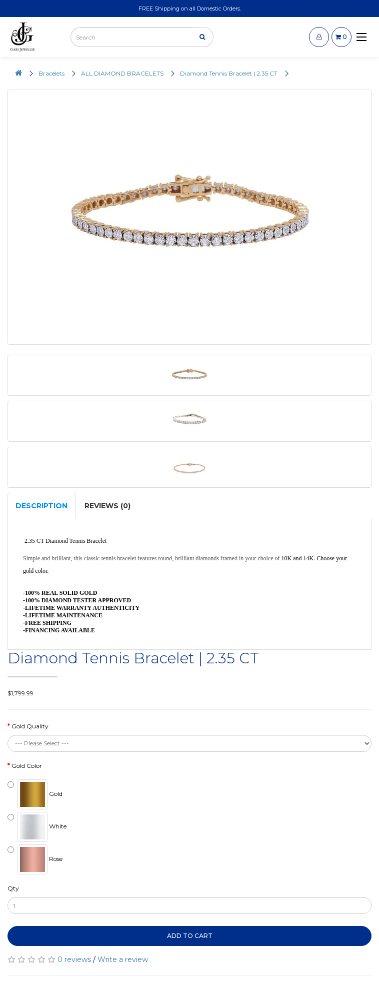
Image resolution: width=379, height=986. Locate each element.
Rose (35, 859)
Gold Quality (30, 726)
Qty (13, 888)
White (37, 827)
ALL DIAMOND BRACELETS (122, 73)
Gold (35, 794)
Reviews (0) (107, 505)
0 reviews (74, 959)
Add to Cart (189, 935)
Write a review (123, 959)
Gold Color (27, 765)
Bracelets (51, 73)
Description (42, 505)
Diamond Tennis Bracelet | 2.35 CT (229, 73)
